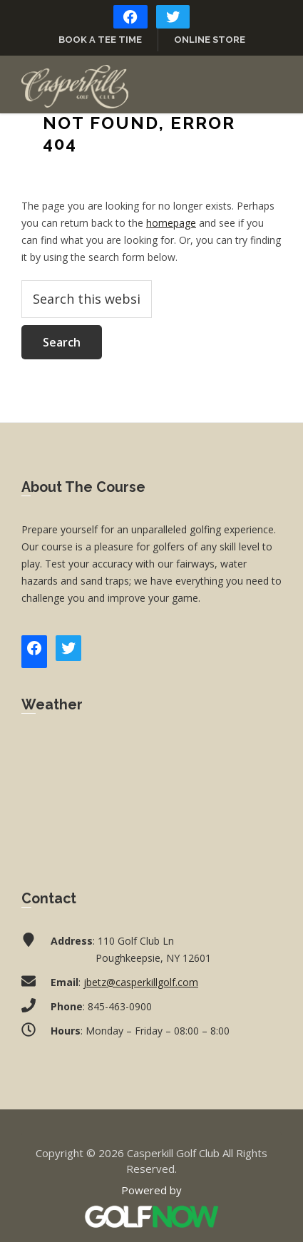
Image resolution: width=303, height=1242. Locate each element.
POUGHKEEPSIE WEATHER (151, 791)
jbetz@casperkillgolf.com (140, 982)
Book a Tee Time (100, 39)
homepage (171, 223)
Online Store (209, 39)
